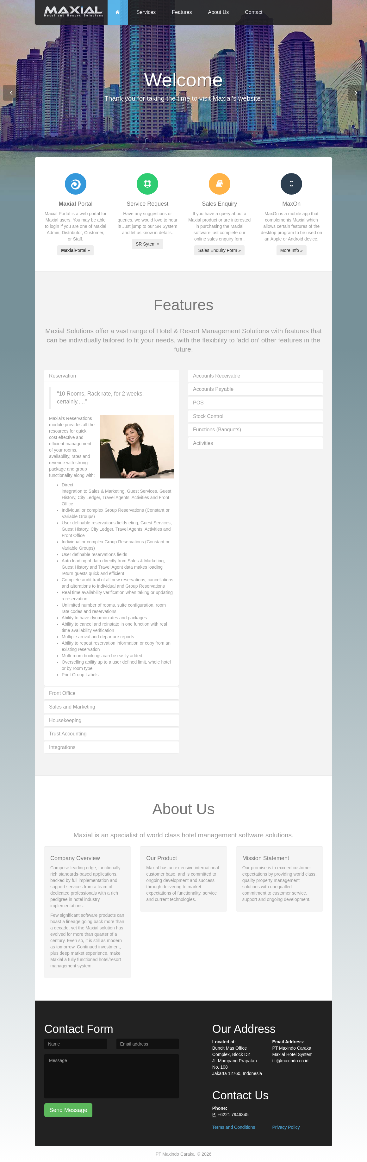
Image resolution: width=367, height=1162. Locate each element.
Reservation (62, 375)
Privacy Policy (286, 1127)
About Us (218, 12)
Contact (253, 12)
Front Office (62, 693)
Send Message (68, 1110)
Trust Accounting (68, 733)
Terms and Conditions (233, 1127)
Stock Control (208, 416)
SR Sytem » (147, 244)
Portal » (75, 250)
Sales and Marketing (72, 706)
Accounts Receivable (216, 375)
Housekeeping (65, 720)
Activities (203, 443)
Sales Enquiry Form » (219, 250)
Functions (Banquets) (217, 429)
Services (146, 12)
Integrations (62, 747)
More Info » (291, 250)
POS (198, 402)
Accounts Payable (213, 389)
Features (182, 12)
